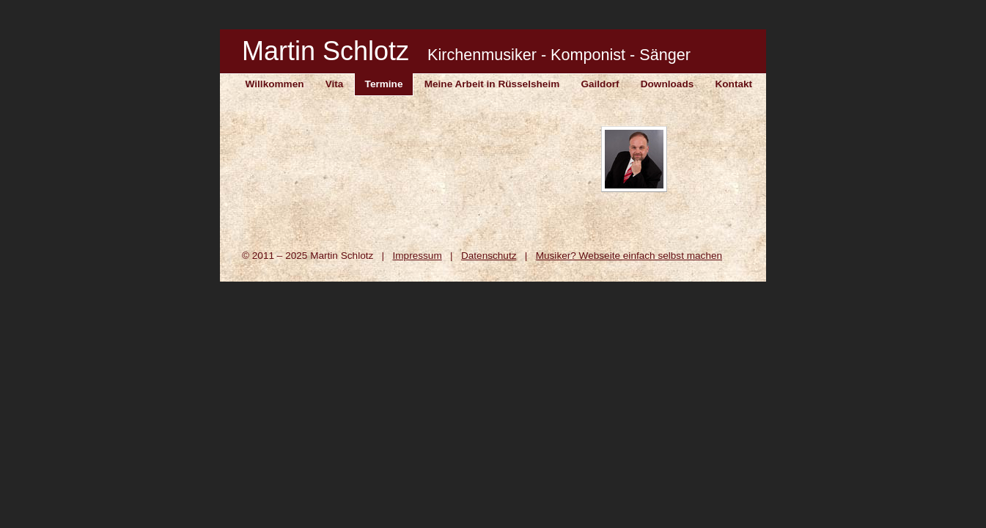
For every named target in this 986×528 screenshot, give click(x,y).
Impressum (416, 255)
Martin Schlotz (466, 51)
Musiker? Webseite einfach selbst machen (629, 255)
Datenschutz (489, 255)
